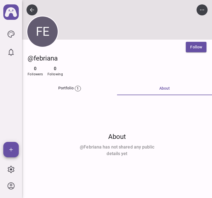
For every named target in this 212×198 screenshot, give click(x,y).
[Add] (11, 149)
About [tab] (164, 88)
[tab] (69, 88)
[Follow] (196, 47)
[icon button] (11, 34)
